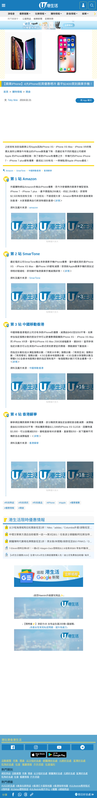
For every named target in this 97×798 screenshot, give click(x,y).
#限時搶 (5, 789)
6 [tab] (56, 25)
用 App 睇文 (86, 100)
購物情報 (55, 14)
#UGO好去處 (8, 786)
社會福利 (50, 764)
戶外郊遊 (38, 764)
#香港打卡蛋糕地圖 (42, 786)
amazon (33, 207)
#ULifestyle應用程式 (79, 786)
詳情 (57, 200)
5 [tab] (53, 25)
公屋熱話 (26, 19)
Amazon (9, 171)
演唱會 (11, 14)
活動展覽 (6, 760)
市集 (15, 760)
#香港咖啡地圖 (60, 786)
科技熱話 (9, 502)
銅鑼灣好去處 (50, 760)
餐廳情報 (27, 764)
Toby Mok (13, 100)
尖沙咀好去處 (33, 760)
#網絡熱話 (63, 789)
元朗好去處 (65, 760)
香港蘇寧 (48, 171)
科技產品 (38, 502)
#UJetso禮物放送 (19, 789)
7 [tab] (47, 28)
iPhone (51, 502)
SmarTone (21, 171)
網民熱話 (6, 773)
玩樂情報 (39, 14)
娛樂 (84, 14)
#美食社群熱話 (23, 786)
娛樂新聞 (38, 19)
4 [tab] (50, 25)
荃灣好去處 (79, 760)
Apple (63, 502)
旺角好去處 (7, 764)
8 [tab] (50, 28)
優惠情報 (9, 508)
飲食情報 (71, 14)
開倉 (28, 92)
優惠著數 (24, 14)
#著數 (54, 789)
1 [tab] (42, 25)
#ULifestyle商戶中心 (40, 789)
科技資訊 (24, 502)
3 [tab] (47, 25)
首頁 (5, 92)
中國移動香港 (35, 171)
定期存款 (49, 19)
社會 (17, 764)
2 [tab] (45, 25)
